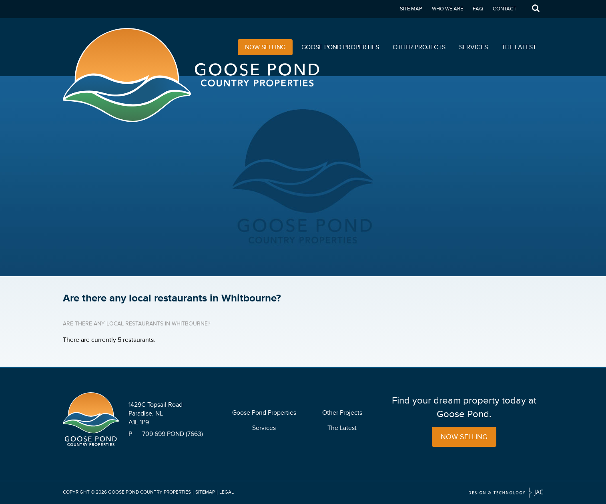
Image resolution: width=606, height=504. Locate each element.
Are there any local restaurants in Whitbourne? (136, 323)
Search (536, 9)
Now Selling (265, 47)
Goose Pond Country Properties (149, 492)
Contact (504, 9)
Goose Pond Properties (340, 47)
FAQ (478, 9)
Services (473, 47)
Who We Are (447, 9)
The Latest (519, 47)
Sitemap (205, 492)
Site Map (411, 9)
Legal (226, 492)
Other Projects (419, 47)
